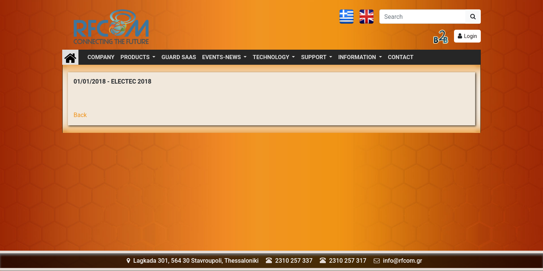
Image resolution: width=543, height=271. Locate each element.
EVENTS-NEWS (222, 57)
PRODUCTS (136, 57)
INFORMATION (357, 57)
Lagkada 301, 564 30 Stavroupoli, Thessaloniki (193, 260)
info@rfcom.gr (402, 260)
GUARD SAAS (178, 57)
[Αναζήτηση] (422, 16)
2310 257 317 (348, 260)
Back (80, 115)
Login (470, 36)
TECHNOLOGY (271, 57)
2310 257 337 (294, 260)
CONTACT (401, 57)
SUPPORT (314, 57)
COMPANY (101, 57)
